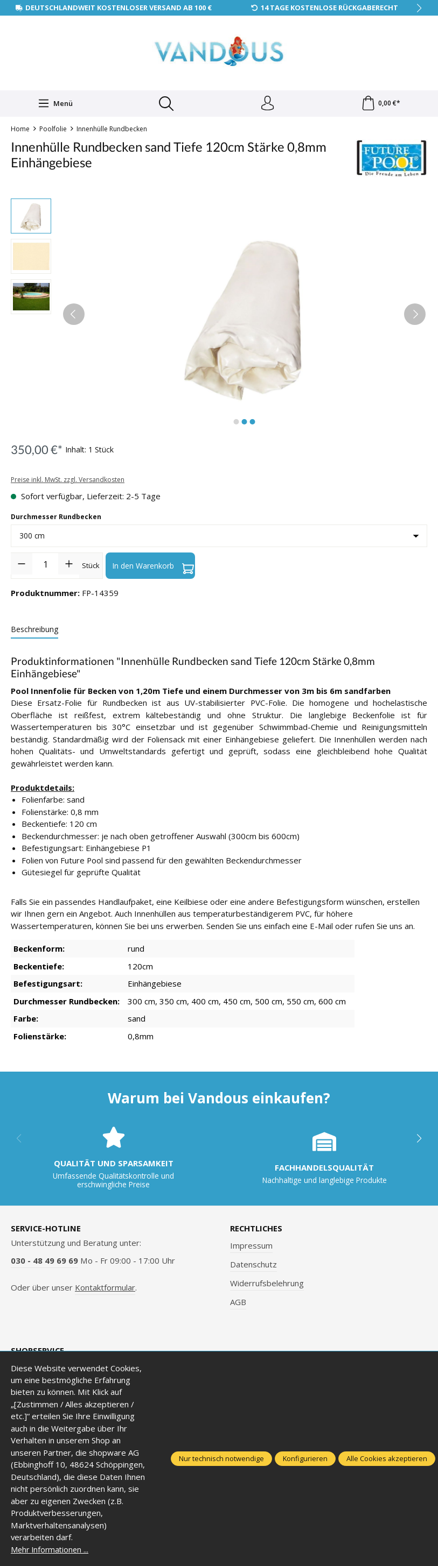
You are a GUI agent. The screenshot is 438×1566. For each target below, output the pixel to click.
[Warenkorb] (380, 104)
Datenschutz (253, 1265)
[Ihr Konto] (267, 104)
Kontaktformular (105, 1288)
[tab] (34, 631)
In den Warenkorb (153, 567)
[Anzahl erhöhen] (69, 565)
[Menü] (55, 104)
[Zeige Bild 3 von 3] (252, 423)
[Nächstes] (415, 316)
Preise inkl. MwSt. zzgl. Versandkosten (67, 480)
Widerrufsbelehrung (267, 1284)
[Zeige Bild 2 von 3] (244, 423)
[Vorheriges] (74, 316)
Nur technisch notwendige (221, 1458)
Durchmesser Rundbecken (56, 518)
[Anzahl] (45, 565)
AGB (238, 1303)
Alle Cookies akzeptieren (386, 1458)
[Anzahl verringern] (21, 565)
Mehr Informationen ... (51, 1549)
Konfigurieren (305, 1458)
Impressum (251, 1247)
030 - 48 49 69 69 (44, 1262)
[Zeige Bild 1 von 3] (236, 423)
